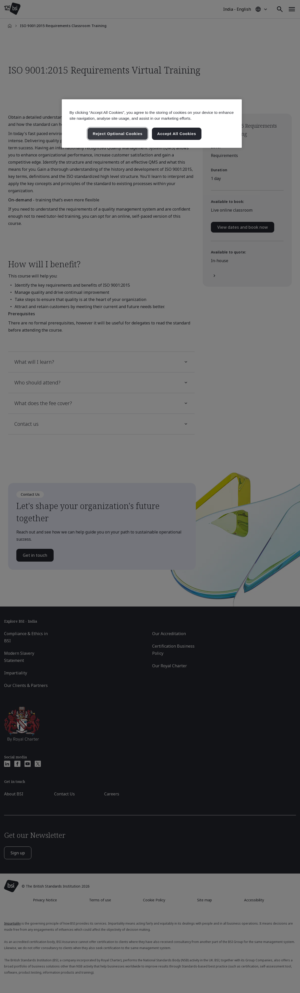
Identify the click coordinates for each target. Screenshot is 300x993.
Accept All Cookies (176, 133)
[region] (152, 123)
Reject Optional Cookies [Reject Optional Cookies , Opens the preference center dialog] (117, 133)
